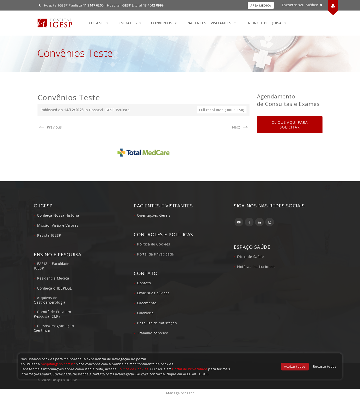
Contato (144, 283)
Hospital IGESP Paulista (109, 109)
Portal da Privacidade (155, 254)
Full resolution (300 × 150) (221, 109)
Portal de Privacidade (190, 369)
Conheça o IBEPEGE (54, 288)
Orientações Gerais (153, 215)
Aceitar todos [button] (295, 366)
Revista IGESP (49, 235)
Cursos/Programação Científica (54, 328)
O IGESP (99, 23)
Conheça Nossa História (58, 215)
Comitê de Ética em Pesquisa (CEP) (52, 314)
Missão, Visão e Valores (57, 225)
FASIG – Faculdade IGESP (52, 266)
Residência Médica (53, 278)
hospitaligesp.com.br (58, 364)
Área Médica (260, 5)
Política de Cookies (153, 244)
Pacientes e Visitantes (211, 23)
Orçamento (147, 303)
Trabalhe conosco (152, 333)
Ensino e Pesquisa (266, 23)
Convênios (164, 23)
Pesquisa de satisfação (157, 323)
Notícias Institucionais (256, 266)
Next (241, 127)
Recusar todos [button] (325, 366)
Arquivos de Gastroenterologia (50, 300)
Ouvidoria (145, 313)
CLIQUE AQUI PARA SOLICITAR (290, 124)
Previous (50, 127)
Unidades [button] (130, 23)
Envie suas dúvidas (153, 293)
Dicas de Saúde (250, 256)
